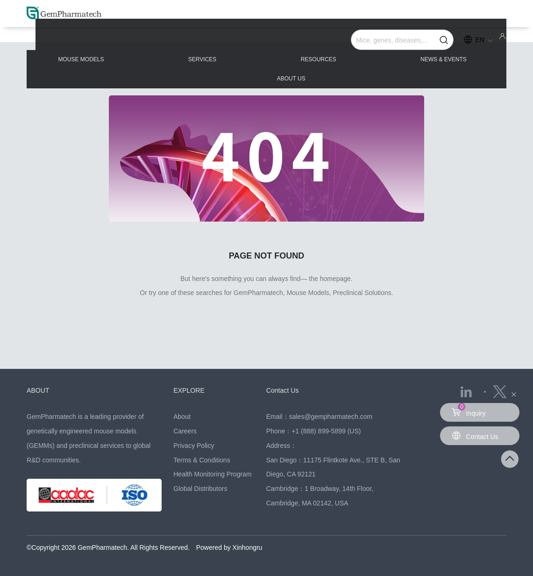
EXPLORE (189, 390)
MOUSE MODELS (78, 43)
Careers (185, 431)
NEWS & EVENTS (366, 43)
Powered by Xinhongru (229, 547)
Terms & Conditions (201, 460)
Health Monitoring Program (212, 474)
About (182, 416)
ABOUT (39, 390)
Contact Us (283, 390)
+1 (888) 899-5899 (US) (326, 431)
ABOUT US (463, 43)
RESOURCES (266, 43)
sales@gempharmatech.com (330, 416)
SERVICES (175, 43)
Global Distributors (200, 488)
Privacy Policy (193, 445)
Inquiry (468, 410)
